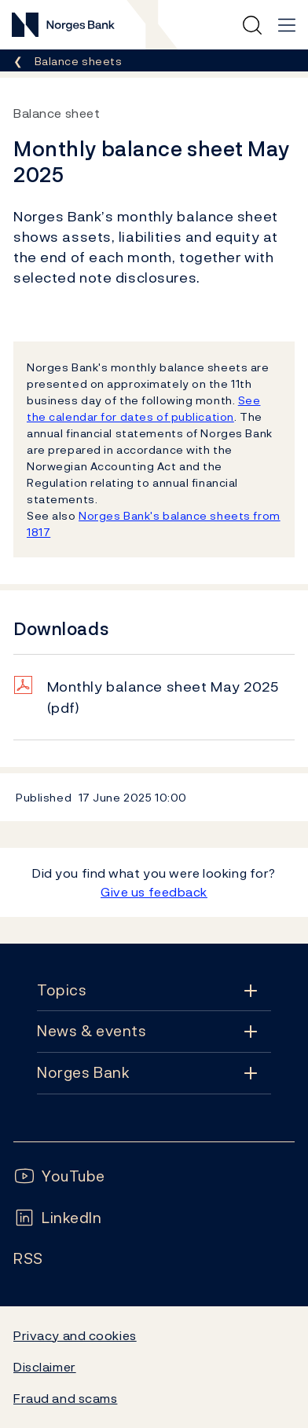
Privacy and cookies (75, 1335)
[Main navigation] (287, 25)
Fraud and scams (65, 1398)
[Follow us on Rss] (28, 1258)
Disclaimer (44, 1366)
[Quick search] (252, 25)
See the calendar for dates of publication (144, 408)
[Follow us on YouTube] (59, 1176)
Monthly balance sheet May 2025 (163, 697)
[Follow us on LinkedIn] (57, 1218)
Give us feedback (154, 892)
